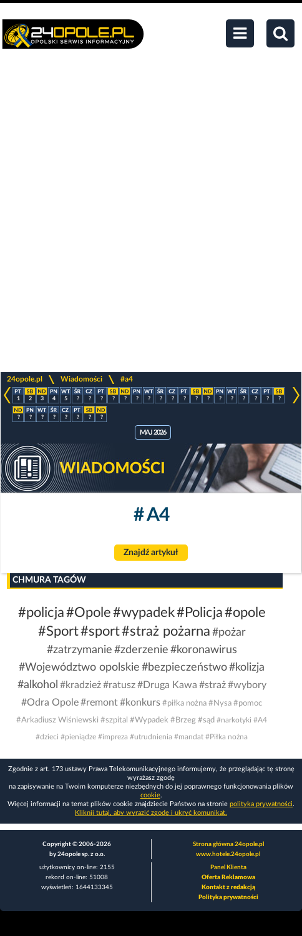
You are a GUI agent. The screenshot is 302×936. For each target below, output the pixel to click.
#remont (99, 702)
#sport (100, 631)
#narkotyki (234, 720)
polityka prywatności (261, 804)
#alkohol (37, 685)
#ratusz (119, 685)
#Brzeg (183, 720)
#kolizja (247, 667)
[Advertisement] (151, 217)
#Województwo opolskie (79, 667)
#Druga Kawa (167, 685)
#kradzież (80, 685)
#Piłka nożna (226, 737)
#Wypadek (149, 720)
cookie (150, 795)
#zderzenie (141, 650)
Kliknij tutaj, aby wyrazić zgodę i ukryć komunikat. (151, 812)
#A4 (260, 720)
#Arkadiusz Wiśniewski (57, 720)
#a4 (126, 379)
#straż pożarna (166, 631)
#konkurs (140, 702)
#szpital (114, 720)
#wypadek (144, 612)
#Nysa (219, 703)
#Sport (58, 631)
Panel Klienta (228, 867)
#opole (245, 612)
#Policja (200, 612)
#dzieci (47, 737)
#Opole (88, 612)
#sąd (206, 720)
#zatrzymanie (79, 650)
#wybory (247, 685)
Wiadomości (81, 379)
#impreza (113, 737)
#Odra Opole (50, 702)
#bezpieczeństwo (184, 667)
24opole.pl (24, 379)
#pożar (229, 632)
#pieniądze (78, 737)
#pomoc (247, 703)
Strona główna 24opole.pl (228, 844)
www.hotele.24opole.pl (228, 854)
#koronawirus (203, 650)
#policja (41, 612)
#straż (212, 685)
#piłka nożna (184, 703)
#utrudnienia (151, 737)
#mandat (188, 737)
